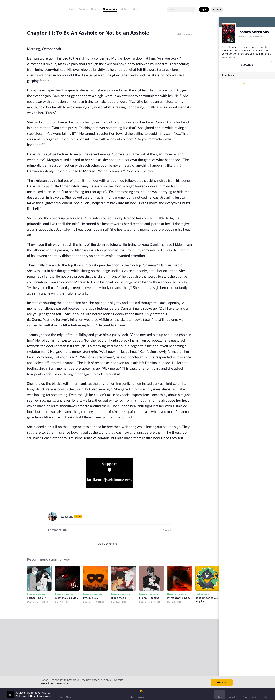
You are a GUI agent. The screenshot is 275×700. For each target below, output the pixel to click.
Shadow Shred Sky (253, 32)
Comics (83, 9)
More (137, 9)
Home (71, 9)
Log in (204, 9)
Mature (124, 9)
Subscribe (247, 64)
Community (110, 9)
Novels (95, 9)
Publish (217, 9)
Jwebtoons (66, 516)
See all (167, 530)
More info (47, 683)
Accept (221, 682)
